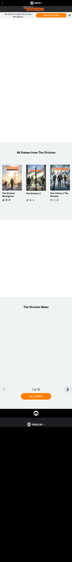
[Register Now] (51, 15)
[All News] (36, 396)
